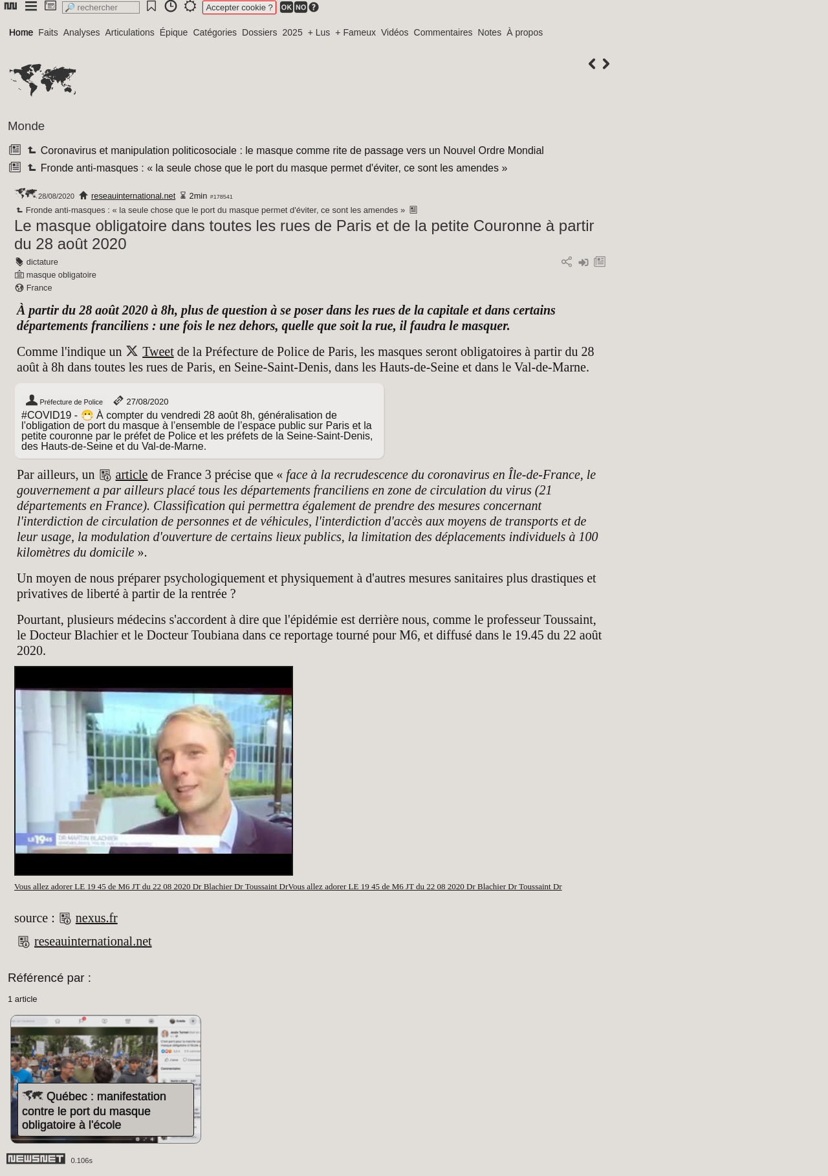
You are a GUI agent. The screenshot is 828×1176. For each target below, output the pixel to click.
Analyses (81, 32)
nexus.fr (97, 918)
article (132, 474)
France (39, 288)
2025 (293, 32)
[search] (101, 7)
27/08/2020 (140, 401)
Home (21, 32)
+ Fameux (355, 32)
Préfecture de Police (64, 402)
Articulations (130, 32)
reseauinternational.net (133, 196)
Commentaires (443, 32)
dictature (42, 262)
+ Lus (319, 32)
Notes (490, 32)
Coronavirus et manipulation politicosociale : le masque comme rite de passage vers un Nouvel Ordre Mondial (284, 150)
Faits (48, 32)
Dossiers (259, 32)
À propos (525, 32)
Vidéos (395, 32)
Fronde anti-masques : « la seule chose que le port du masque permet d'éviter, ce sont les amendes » (266, 167)
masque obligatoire (61, 275)
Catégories (215, 32)
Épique (174, 32)
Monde (26, 126)
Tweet (158, 351)
